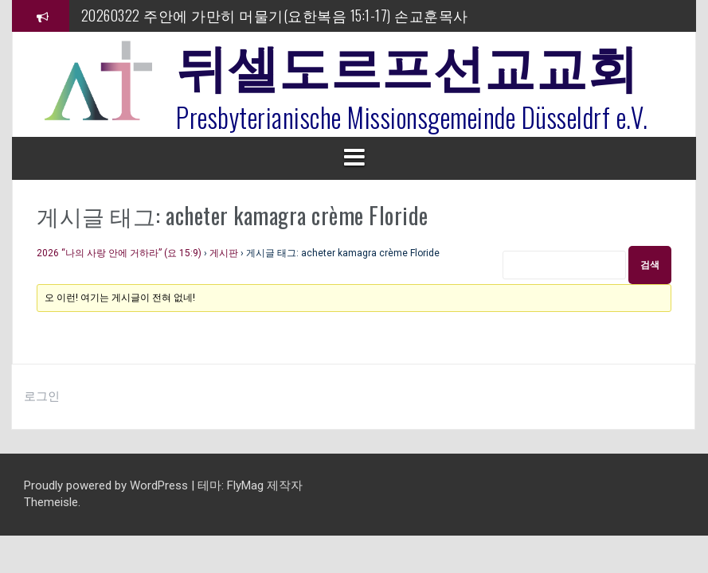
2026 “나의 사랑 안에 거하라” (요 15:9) (119, 253)
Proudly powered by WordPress (107, 485)
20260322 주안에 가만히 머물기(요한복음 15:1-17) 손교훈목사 (274, 15)
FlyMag (245, 485)
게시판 (223, 253)
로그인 (42, 396)
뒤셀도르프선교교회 (407, 63)
